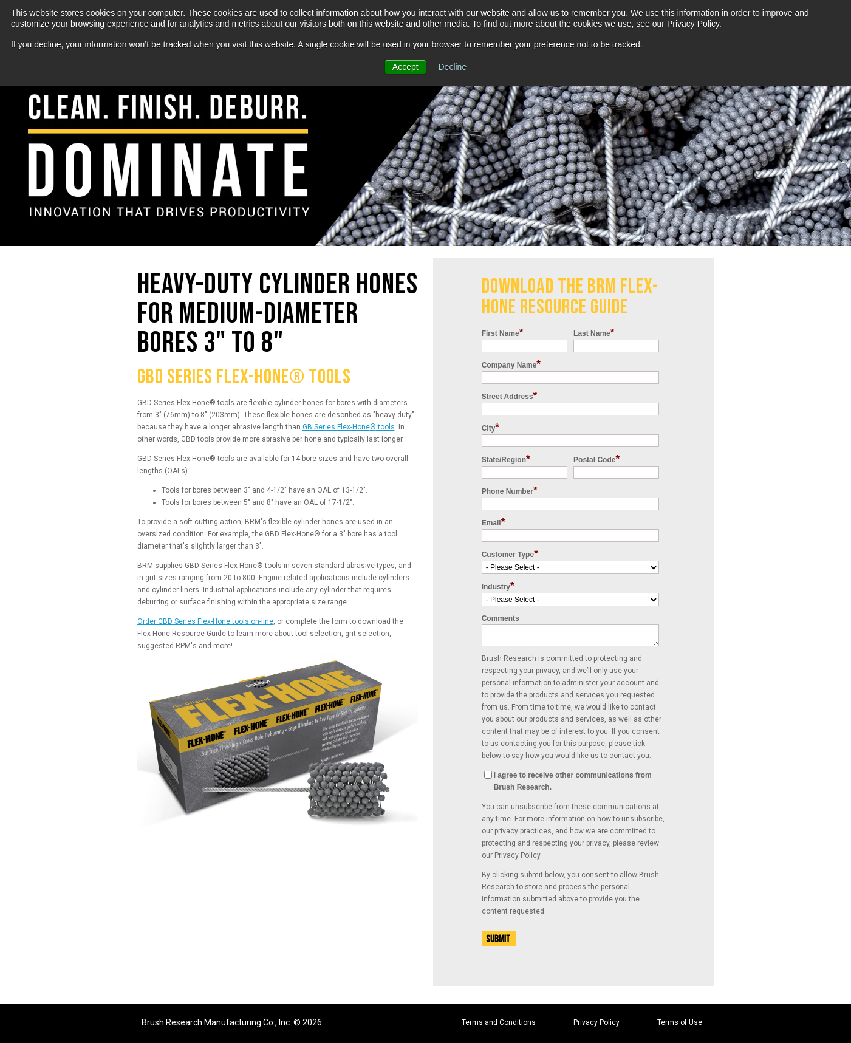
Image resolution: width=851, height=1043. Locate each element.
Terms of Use (679, 1022)
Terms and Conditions (499, 1022)
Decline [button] (453, 67)
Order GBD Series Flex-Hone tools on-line (205, 621)
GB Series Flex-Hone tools (348, 427)
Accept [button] (405, 67)
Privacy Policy (596, 1022)
